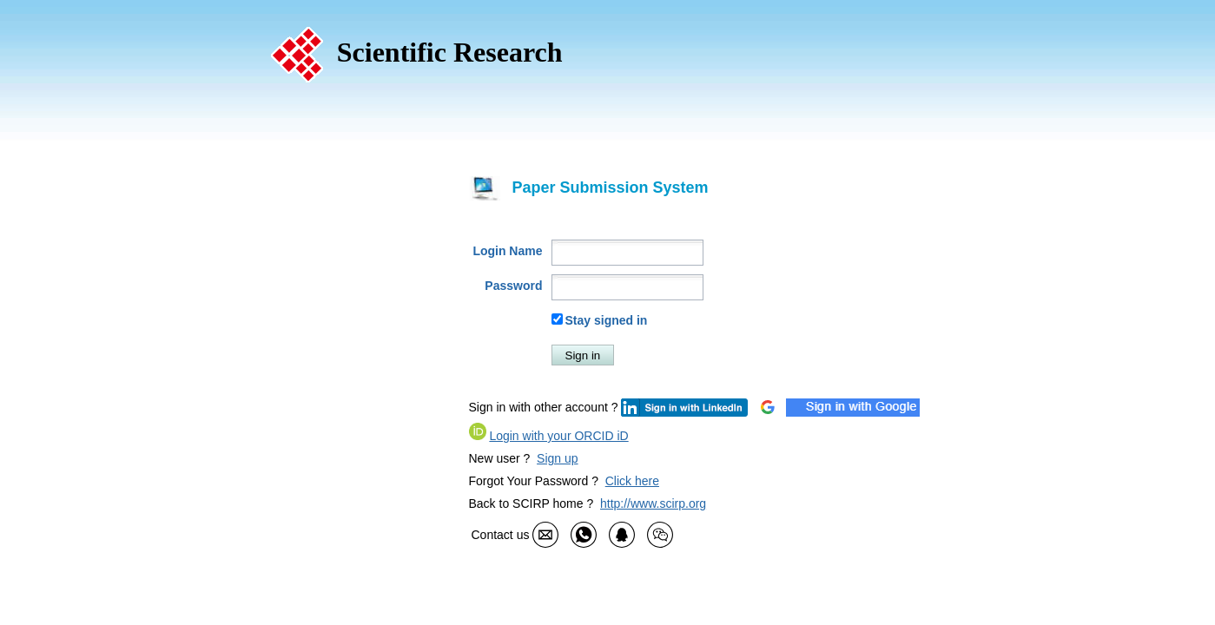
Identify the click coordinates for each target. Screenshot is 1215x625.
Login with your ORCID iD (558, 436)
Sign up (557, 458)
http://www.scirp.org (653, 503)
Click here (632, 481)
